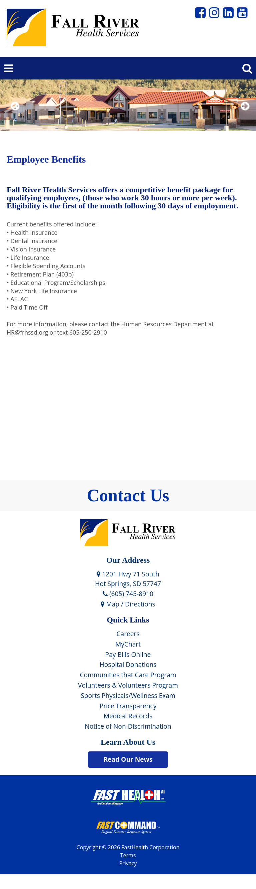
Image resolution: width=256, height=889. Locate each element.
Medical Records (128, 715)
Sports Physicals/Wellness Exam (128, 695)
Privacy (128, 863)
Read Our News (127, 759)
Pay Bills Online (128, 654)
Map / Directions (128, 603)
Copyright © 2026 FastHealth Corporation (128, 847)
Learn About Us (128, 742)
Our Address (128, 560)
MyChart (128, 644)
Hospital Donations (128, 664)
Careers (127, 633)
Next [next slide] (243, 114)
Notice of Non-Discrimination (128, 726)
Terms (128, 855)
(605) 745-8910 (128, 593)
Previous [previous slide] (15, 114)
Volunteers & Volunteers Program (128, 685)
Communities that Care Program (128, 674)
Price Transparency (128, 705)
